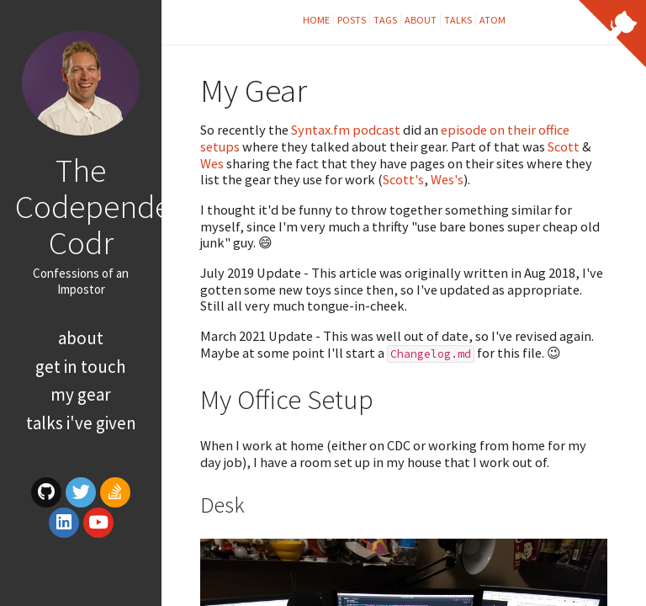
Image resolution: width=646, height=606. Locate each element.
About (80, 338)
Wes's (447, 179)
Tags (385, 19)
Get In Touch (80, 366)
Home (316, 19)
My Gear (80, 394)
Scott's (403, 179)
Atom (492, 19)
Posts (351, 19)
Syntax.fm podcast (345, 129)
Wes (212, 163)
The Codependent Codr (107, 206)
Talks (458, 19)
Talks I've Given (81, 423)
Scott (564, 146)
